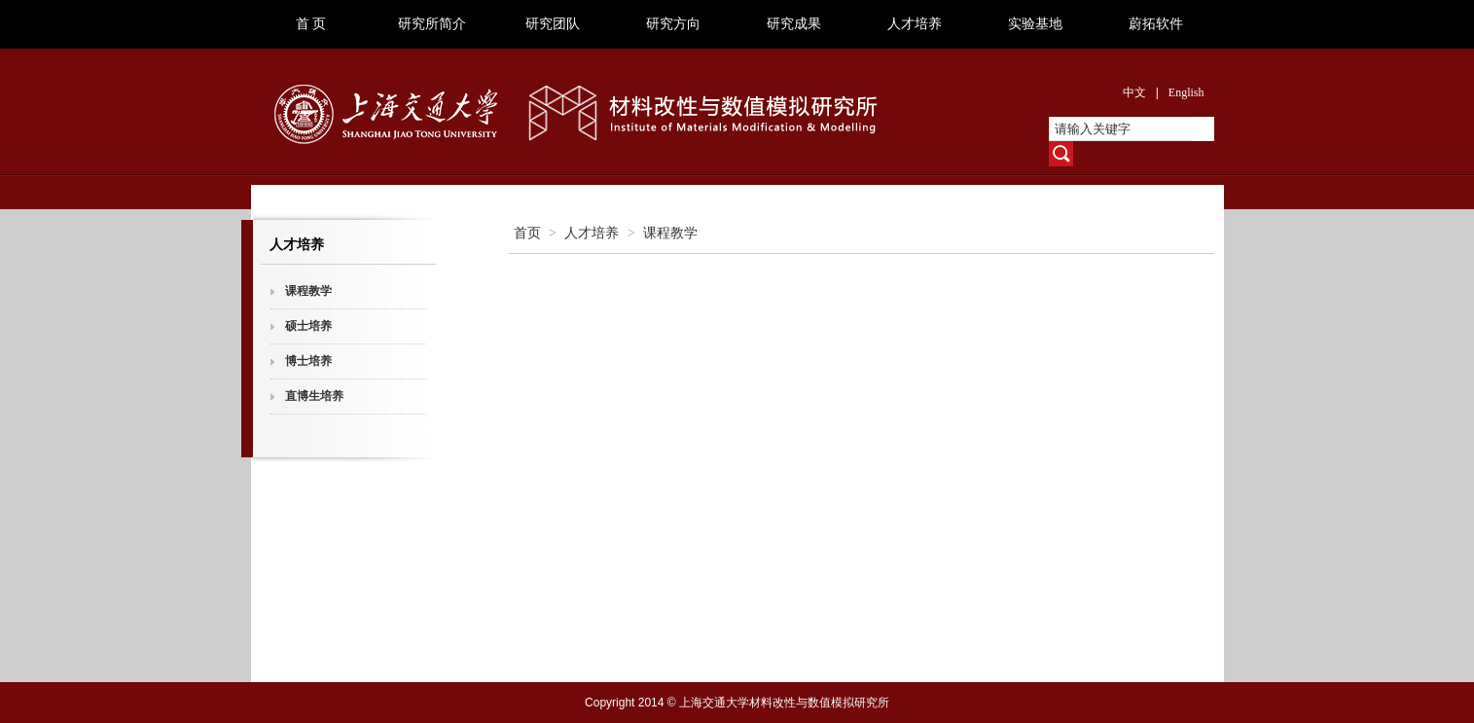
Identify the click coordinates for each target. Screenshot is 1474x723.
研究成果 (794, 24)
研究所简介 (432, 24)
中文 (1134, 92)
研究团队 (552, 24)
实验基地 (1035, 24)
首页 (527, 233)
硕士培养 (308, 326)
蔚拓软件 (1156, 24)
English (1186, 92)
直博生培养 (314, 396)
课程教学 (308, 291)
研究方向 (673, 24)
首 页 (311, 24)
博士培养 (308, 361)
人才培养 (914, 24)
